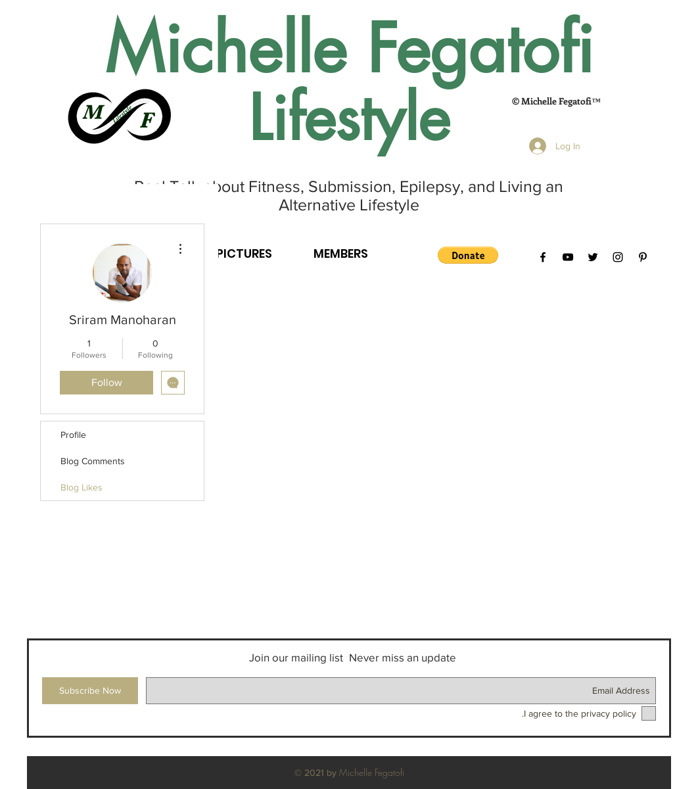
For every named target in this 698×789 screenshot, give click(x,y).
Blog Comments (92, 461)
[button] (468, 255)
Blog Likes (81, 487)
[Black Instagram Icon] (617, 257)
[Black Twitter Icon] (592, 257)
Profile (73, 434)
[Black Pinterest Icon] (642, 257)
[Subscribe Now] (90, 690)
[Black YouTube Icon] (567, 257)
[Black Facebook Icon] (542, 257)
